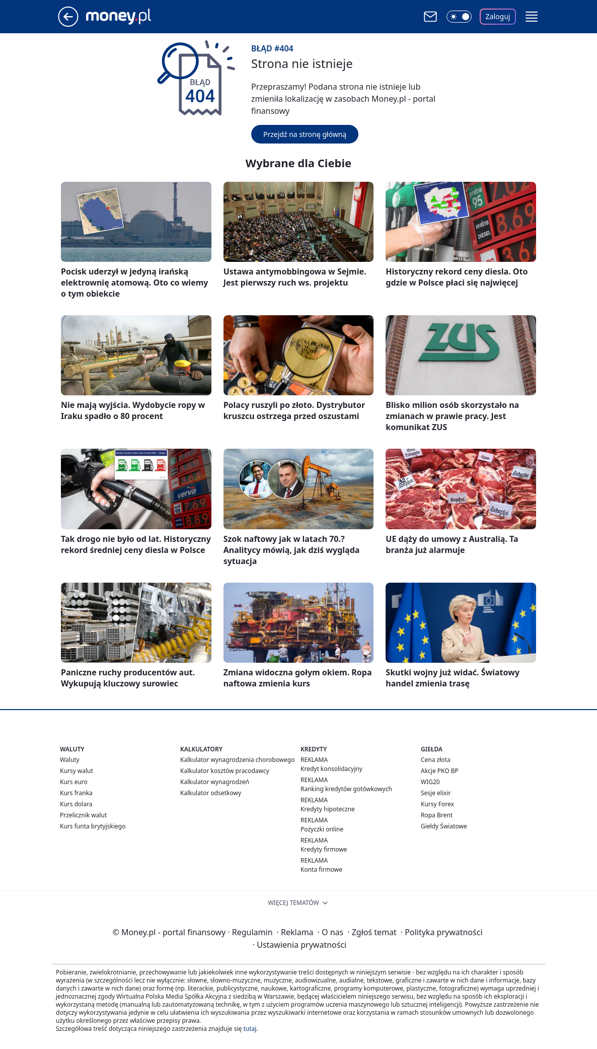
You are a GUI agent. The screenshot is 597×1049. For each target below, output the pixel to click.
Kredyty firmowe (324, 849)
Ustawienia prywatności (299, 944)
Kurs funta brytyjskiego (92, 826)
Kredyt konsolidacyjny (331, 768)
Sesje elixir (436, 793)
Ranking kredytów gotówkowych (346, 789)
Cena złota (436, 759)
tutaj (249, 1028)
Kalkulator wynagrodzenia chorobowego (237, 759)
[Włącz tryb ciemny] (459, 17)
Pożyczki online (322, 829)
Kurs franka (76, 793)
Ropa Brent (437, 815)
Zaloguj (498, 16)
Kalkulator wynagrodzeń (214, 782)
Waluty (70, 759)
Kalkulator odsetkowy (210, 793)
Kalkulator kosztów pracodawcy (224, 770)
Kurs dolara (76, 804)
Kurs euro (74, 782)
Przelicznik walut (83, 815)
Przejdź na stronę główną (304, 134)
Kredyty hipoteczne (328, 809)
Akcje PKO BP (440, 770)
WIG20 (430, 782)
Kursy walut (76, 770)
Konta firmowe (321, 869)
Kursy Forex (437, 804)
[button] (532, 17)
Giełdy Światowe (444, 826)
